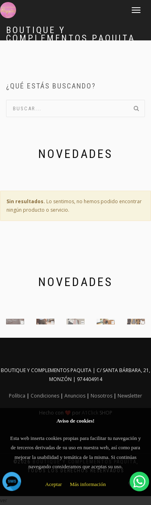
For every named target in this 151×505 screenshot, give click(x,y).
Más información (87, 484)
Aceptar (53, 484)
